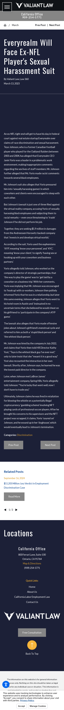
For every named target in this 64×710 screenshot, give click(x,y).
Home (32, 586)
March (15, 25)
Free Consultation (32, 632)
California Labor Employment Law (32, 596)
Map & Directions (32, 563)
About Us (32, 591)
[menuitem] (32, 587)
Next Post (50, 445)
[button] (6, 684)
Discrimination (24, 435)
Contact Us (32, 602)
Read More (14, 496)
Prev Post (13, 445)
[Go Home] (6, 25)
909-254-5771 (32, 17)
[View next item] (16, 510)
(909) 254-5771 (32, 567)
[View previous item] (5, 510)
